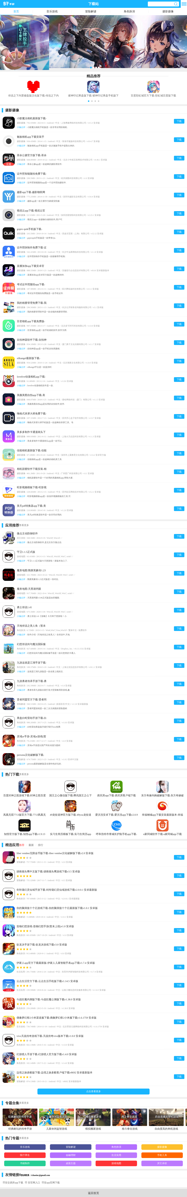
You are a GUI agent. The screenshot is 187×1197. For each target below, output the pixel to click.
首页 (16, 11)
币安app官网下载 (51, 1182)
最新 (31, 845)
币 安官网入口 (32, 1182)
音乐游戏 (52, 11)
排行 (40, 845)
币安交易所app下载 (13, 1182)
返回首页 (93, 1193)
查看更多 (24, 525)
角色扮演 (129, 11)
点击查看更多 (93, 1091)
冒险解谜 (90, 11)
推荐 (21, 845)
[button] (88, 101)
